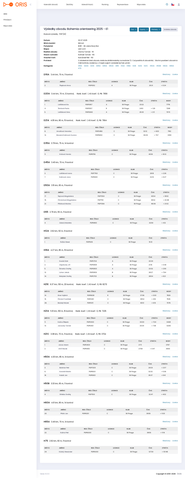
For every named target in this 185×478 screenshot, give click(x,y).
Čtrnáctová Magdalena (67, 200)
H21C (146, 66)
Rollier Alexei (65, 242)
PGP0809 (93, 272)
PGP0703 (93, 276)
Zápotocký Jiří (64, 265)
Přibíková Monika (64, 204)
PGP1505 (89, 242)
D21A (92, 66)
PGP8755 (92, 154)
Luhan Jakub (64, 272)
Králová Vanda (65, 154)
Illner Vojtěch (63, 295)
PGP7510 (92, 394)
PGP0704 (93, 261)
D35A (98, 66)
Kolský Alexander (65, 452)
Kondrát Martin (65, 371)
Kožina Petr (64, 433)
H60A (165, 66)
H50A (152, 66)
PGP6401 (90, 326)
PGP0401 (90, 299)
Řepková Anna (65, 85)
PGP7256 (101, 204)
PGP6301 (85, 413)
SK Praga (133, 85)
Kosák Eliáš (63, 261)
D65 (117, 66)
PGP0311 (90, 303)
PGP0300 (90, 322)
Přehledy (155, 29)
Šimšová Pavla (63, 108)
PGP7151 (101, 200)
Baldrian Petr (64, 368)
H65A (171, 66)
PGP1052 (92, 85)
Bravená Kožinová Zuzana (67, 135)
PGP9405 (86, 349)
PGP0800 (93, 269)
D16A (80, 66)
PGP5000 (94, 452)
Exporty (143, 29)
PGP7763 (94, 173)
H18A (129, 66)
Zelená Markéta (65, 223)
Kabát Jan (63, 375)
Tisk (132, 29)
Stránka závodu (170, 29)
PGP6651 (94, 177)
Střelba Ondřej (65, 394)
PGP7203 (92, 368)
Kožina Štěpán (63, 322)
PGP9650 (98, 135)
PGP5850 (93, 223)
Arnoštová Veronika (64, 131)
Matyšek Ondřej (65, 276)
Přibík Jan (64, 413)
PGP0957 (88, 104)
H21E (134, 66)
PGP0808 (93, 265)
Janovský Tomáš (64, 326)
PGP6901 (92, 375)
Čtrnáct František (64, 299)
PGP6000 (87, 433)
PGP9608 (90, 295)
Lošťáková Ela (63, 104)
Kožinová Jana (65, 177)
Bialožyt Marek (63, 303)
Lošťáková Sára (64, 112)
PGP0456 (98, 131)
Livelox (175, 74)
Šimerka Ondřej (65, 269)
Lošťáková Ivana (65, 173)
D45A (105, 66)
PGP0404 (86, 345)
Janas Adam (63, 345)
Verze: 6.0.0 (44, 474)
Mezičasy (166, 74)
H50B (158, 66)
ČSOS (179, 474)
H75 (79, 68)
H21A (140, 66)
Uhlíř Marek (62, 349)
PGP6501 (92, 371)
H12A (123, 66)
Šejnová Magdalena (66, 196)
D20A (86, 66)
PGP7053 (101, 196)
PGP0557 (88, 108)
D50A (111, 66)
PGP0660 (89, 112)
